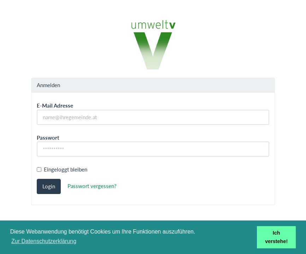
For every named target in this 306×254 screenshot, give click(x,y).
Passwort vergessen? (92, 185)
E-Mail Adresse (55, 105)
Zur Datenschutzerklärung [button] (43, 241)
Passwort (48, 137)
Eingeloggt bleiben (62, 169)
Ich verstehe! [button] (276, 237)
